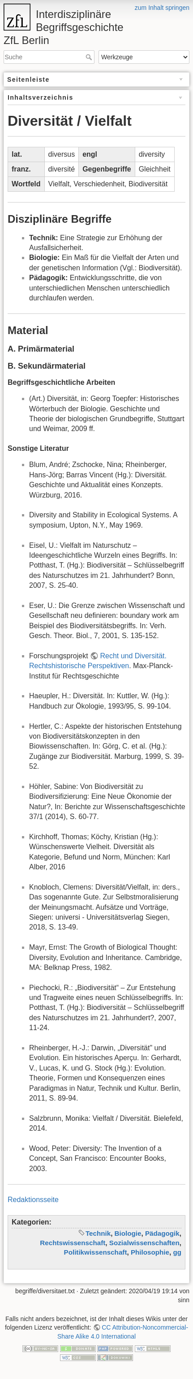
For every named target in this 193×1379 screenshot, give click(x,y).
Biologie (128, 1233)
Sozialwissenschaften (144, 1243)
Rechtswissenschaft (72, 1243)
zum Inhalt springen (162, 7)
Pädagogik (162, 1233)
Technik (98, 1233)
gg (177, 1252)
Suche (90, 57)
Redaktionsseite (33, 1199)
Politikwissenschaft (95, 1252)
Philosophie (150, 1252)
